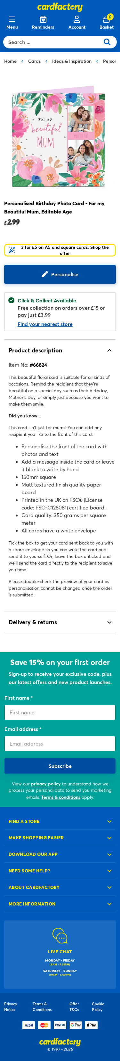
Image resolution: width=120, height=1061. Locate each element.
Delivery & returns (33, 622)
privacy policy (46, 784)
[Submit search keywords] (109, 42)
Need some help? (29, 871)
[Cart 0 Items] (107, 23)
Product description (35, 350)
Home (10, 61)
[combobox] (53, 42)
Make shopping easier (36, 837)
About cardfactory (34, 887)
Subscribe (60, 765)
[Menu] (12, 23)
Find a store (24, 821)
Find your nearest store (45, 324)
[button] (60, 250)
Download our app (33, 854)
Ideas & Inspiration (72, 61)
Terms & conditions (60, 797)
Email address (21, 728)
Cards (34, 61)
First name (17, 697)
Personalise (64, 274)
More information (32, 904)
